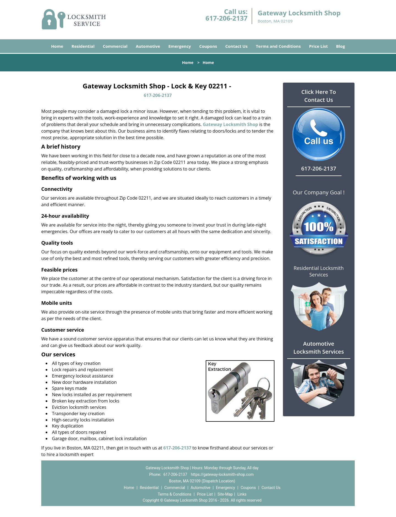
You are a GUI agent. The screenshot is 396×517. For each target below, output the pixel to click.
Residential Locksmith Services (319, 271)
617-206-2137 (226, 18)
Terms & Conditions (174, 494)
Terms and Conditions (278, 46)
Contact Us (236, 46)
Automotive (148, 46)
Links (241, 494)
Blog (340, 46)
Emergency (179, 46)
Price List (318, 46)
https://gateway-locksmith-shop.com (222, 474)
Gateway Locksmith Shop (230, 124)
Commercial (115, 46)
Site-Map (225, 494)
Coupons (208, 46)
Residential (83, 46)
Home (57, 46)
